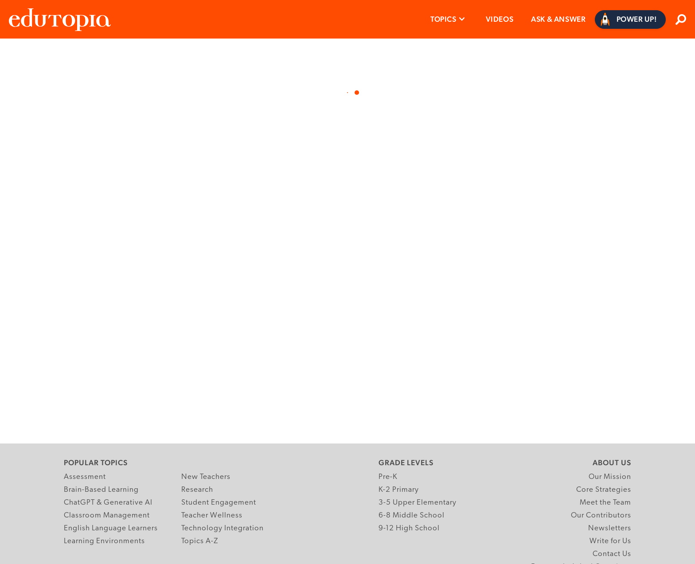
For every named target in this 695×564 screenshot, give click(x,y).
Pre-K (388, 477)
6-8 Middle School (412, 515)
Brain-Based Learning (101, 490)
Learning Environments (104, 541)
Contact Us (612, 554)
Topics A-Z (199, 541)
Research (197, 490)
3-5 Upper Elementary (418, 502)
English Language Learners (111, 528)
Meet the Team (605, 502)
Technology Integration (222, 528)
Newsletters (609, 528)
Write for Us (610, 541)
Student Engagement (218, 502)
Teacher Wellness (211, 515)
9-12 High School (409, 528)
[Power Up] (630, 19)
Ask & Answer (558, 19)
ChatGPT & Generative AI (108, 502)
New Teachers (205, 477)
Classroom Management (107, 515)
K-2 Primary (399, 490)
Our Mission (610, 477)
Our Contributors (601, 515)
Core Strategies (603, 490)
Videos (500, 19)
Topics (443, 19)
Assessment (85, 477)
